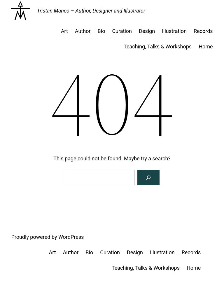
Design (147, 31)
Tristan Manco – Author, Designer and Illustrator (91, 11)
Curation (122, 31)
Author (83, 31)
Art (64, 31)
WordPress (71, 237)
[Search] (148, 177)
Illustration (174, 31)
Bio (101, 31)
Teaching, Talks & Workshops (158, 46)
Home (206, 46)
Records (203, 31)
